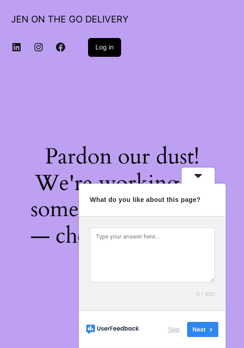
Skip (174, 329)
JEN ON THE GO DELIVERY (69, 19)
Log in (104, 47)
